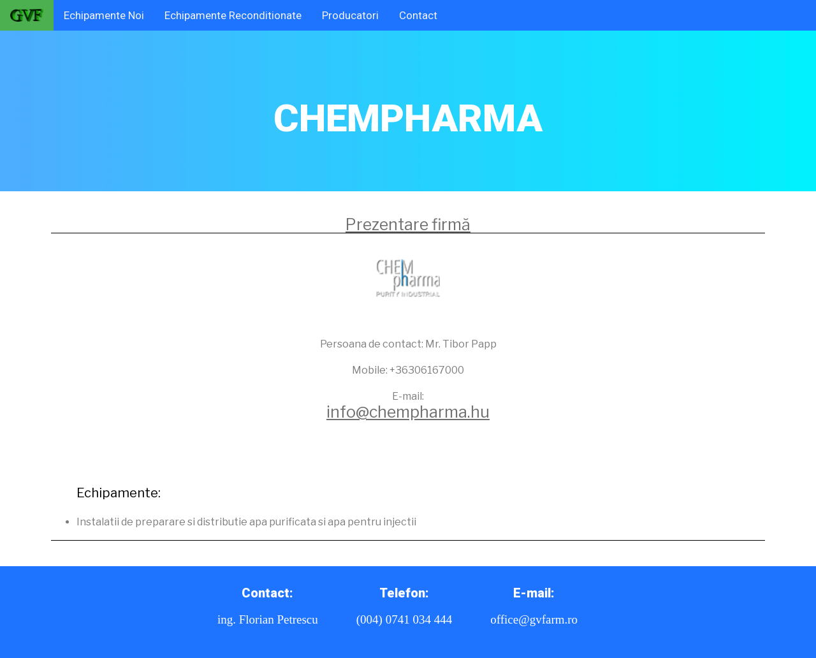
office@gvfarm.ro (534, 619)
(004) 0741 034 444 (404, 619)
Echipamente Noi (104, 15)
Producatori (350, 15)
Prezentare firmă (408, 224)
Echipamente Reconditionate (233, 15)
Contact (418, 15)
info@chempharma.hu (408, 412)
